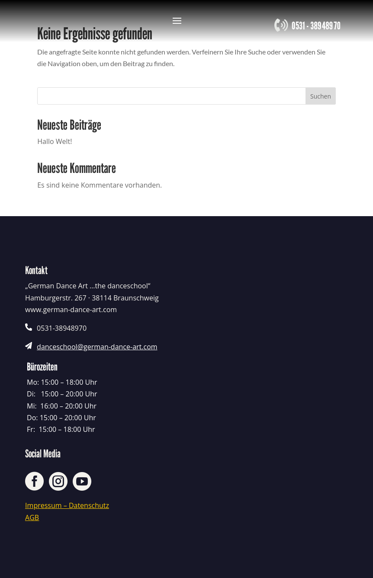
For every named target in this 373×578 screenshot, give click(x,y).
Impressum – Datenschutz (67, 505)
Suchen (320, 96)
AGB (32, 517)
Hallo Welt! (54, 141)
